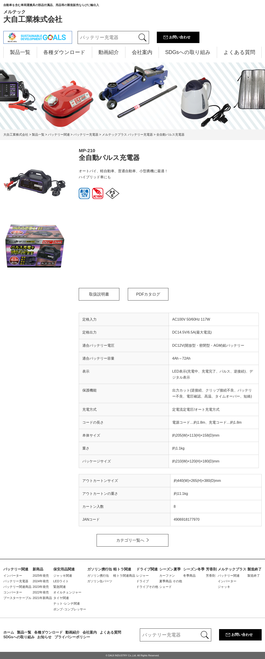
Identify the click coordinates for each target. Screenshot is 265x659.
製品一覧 (20, 52)
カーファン (167, 575)
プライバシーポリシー (72, 637)
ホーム (8, 632)
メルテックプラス (232, 569)
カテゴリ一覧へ (130, 540)
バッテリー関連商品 (17, 587)
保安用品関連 (64, 569)
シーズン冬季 (194, 569)
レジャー (142, 575)
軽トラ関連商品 (124, 575)
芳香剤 (211, 569)
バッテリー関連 (15, 569)
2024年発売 (41, 581)
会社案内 (142, 52)
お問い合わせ (179, 37)
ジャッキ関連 (62, 575)
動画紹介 (108, 52)
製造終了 (254, 569)
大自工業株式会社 (51, 13)
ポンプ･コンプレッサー (69, 609)
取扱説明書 (99, 294)
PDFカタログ (148, 294)
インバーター (12, 575)
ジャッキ (224, 587)
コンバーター (12, 592)
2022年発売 (41, 592)
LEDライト (61, 581)
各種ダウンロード (64, 52)
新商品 (38, 569)
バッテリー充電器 (15, 581)
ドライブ (142, 581)
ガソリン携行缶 (99, 569)
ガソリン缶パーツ (99, 581)
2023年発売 (41, 587)
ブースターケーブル (17, 598)
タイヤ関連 (61, 598)
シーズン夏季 (170, 569)
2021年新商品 (42, 598)
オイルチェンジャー (67, 592)
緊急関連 (59, 587)
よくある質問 (239, 52)
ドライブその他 (147, 587)
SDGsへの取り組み (188, 52)
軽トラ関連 (122, 569)
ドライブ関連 (147, 569)
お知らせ (44, 637)
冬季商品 (189, 575)
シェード (165, 587)
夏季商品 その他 (170, 581)
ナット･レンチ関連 (66, 603)
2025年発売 (41, 575)
